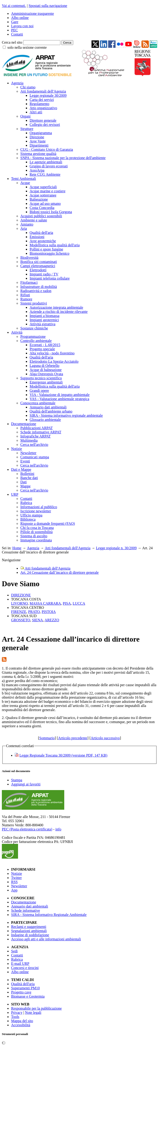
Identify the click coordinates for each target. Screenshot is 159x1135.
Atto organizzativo (43, 108)
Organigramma (41, 133)
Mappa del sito (22, 1021)
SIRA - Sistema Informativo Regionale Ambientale (49, 915)
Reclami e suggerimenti (28, 927)
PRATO (34, 612)
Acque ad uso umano (45, 203)
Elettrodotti (38, 270)
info (58, 829)
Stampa (16, 780)
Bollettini (27, 474)
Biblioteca (28, 519)
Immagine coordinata (36, 540)
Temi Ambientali (23, 179)
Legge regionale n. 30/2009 (116, 548)
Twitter (16, 878)
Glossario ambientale (45, 420)
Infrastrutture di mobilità (38, 287)
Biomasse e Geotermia (28, 996)
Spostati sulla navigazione (48, 6)
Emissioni (37, 237)
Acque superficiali (43, 187)
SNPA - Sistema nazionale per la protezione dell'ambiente (63, 158)
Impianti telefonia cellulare (50, 278)
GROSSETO (20, 620)
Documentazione (23, 424)
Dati (23, 482)
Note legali (33, 1012)
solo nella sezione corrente (27, 47)
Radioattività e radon (35, 291)
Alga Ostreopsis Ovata (46, 374)
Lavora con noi (22, 26)
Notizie (16, 449)
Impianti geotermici (44, 320)
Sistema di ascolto (33, 536)
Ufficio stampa (31, 515)
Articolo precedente (72, 738)
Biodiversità (29, 258)
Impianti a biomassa (44, 316)
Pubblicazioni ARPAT (36, 428)
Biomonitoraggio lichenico (49, 253)
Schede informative (25, 910)
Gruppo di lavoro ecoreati (49, 166)
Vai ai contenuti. (14, 6)
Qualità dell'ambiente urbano (51, 411)
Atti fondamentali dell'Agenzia (43, 91)
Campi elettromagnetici (37, 266)
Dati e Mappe (21, 469)
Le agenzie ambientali (46, 162)
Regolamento (39, 104)
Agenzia (17, 83)
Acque (25, 183)
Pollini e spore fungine (46, 249)
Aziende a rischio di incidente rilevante (59, 312)
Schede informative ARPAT (40, 432)
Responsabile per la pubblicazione (36, 1008)
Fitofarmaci (29, 282)
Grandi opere (39, 390)
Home (16, 548)
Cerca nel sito (12, 42)
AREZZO (52, 620)
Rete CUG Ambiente (45, 174)
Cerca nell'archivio (34, 445)
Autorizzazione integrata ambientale (56, 307)
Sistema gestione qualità (38, 154)
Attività (16, 332)
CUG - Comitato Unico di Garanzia (46, 149)
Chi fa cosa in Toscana (37, 528)
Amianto (26, 224)
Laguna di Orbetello (44, 366)
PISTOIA (49, 612)
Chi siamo (27, 87)
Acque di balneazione (46, 370)
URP (14, 494)
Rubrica (26, 503)
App (14, 890)
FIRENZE (18, 612)
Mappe (25, 486)
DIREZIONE (21, 595)
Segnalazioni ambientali (29, 931)
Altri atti (36, 112)
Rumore (26, 299)
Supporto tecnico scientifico (41, 378)
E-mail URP (20, 964)
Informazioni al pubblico (38, 507)
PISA (67, 603)
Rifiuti (25, 295)
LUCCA (79, 603)
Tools (15, 1017)
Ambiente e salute (33, 220)
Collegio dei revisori (45, 125)
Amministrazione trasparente (32, 13)
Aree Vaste (38, 141)
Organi (25, 116)
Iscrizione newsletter (35, 511)
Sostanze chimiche (34, 328)
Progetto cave (21, 992)
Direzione (37, 137)
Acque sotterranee (43, 195)
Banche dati (29, 478)
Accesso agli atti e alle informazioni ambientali (46, 939)
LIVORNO (19, 603)
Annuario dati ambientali (48, 407)
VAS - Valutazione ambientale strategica (59, 399)
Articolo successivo (105, 738)
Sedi (14, 951)
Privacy (16, 1012)
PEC (14, 30)
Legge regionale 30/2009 (48, 95)
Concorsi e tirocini (25, 968)
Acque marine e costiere (47, 191)
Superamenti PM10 (25, 988)
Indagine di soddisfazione (30, 935)
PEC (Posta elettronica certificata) (27, 829)
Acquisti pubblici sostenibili (41, 216)
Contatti (17, 34)
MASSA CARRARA (45, 603)
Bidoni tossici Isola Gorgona (51, 212)
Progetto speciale (42, 349)
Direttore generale (43, 120)
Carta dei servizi (42, 100)
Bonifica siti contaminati (38, 262)
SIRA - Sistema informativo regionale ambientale (66, 415)
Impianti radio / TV (44, 274)
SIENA (37, 620)
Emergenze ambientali (46, 382)
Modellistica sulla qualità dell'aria (55, 245)
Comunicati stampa (34, 457)
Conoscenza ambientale (37, 403)
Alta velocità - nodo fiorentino (52, 353)
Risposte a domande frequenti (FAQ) (47, 523)
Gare (14, 22)
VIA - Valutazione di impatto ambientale (60, 395)
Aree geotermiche (43, 241)
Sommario (47, 738)
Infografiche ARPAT (35, 436)
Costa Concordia (42, 208)
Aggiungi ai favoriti (25, 784)
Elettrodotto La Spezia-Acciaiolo (54, 361)
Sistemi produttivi (33, 303)
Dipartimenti (39, 145)
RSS (14, 882)
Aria (23, 228)
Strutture (26, 129)
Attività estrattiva (42, 324)
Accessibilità (20, 1025)
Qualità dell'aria (41, 233)
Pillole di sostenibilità (36, 532)
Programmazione (33, 336)
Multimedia (29, 440)
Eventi (25, 461)
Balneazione (39, 199)
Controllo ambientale (36, 341)
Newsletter (28, 453)
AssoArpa (37, 170)
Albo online (20, 18)
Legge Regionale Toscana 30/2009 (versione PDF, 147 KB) (63, 755)
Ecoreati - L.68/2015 (45, 345)
